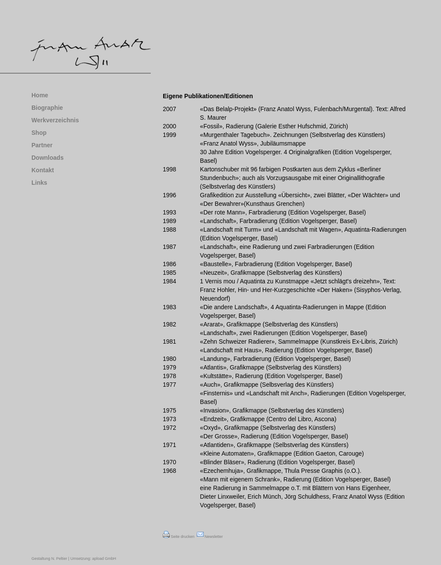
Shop (39, 132)
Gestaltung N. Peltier (49, 558)
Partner (42, 145)
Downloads (47, 157)
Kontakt (42, 170)
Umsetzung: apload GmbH (92, 558)
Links (39, 182)
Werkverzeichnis (55, 120)
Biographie (47, 107)
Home (39, 95)
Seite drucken (179, 536)
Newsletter (210, 536)
